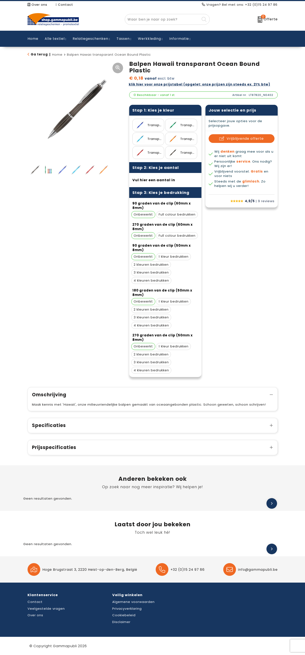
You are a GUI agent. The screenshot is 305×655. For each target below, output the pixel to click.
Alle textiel (55, 38)
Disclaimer (121, 622)
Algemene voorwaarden (133, 602)
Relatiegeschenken (90, 38)
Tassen (123, 38)
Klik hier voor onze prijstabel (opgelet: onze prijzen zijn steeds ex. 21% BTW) (199, 84)
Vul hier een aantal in (153, 180)
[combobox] (162, 19)
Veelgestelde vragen (46, 608)
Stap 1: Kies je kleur (153, 110)
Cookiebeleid (124, 615)
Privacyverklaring (127, 608)
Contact (64, 4)
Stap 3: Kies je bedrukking (160, 192)
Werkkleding (149, 38)
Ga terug (39, 54)
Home (57, 54)
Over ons (37, 4)
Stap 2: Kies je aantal (155, 167)
